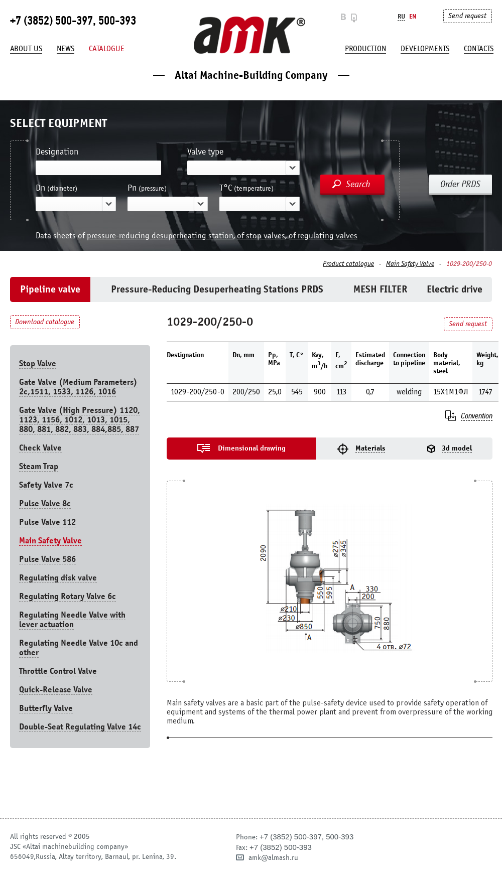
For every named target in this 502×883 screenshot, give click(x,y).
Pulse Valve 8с (45, 503)
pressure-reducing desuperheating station (160, 235)
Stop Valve (37, 363)
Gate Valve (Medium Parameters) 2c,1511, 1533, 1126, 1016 (78, 386)
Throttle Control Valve (58, 671)
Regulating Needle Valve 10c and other (78, 647)
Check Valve (40, 448)
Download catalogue (44, 322)
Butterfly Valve (46, 708)
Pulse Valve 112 (47, 522)
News (65, 48)
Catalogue (106, 48)
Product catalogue (348, 264)
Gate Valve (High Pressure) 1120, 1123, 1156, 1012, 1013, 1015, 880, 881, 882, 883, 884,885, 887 (79, 419)
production (365, 48)
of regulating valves (323, 235)
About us (26, 48)
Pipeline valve (50, 289)
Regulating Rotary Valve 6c (67, 596)
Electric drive (454, 289)
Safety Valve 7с (46, 485)
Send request (467, 16)
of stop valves (261, 235)
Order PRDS (460, 184)
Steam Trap (38, 466)
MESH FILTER (380, 289)
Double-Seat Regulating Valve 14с (80, 726)
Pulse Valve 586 (47, 559)
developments (425, 48)
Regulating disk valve (58, 577)
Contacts (478, 48)
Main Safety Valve (410, 264)
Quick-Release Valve (55, 689)
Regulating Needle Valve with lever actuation (72, 619)
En (412, 16)
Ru (401, 16)
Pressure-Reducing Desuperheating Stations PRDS (217, 289)
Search (358, 184)
